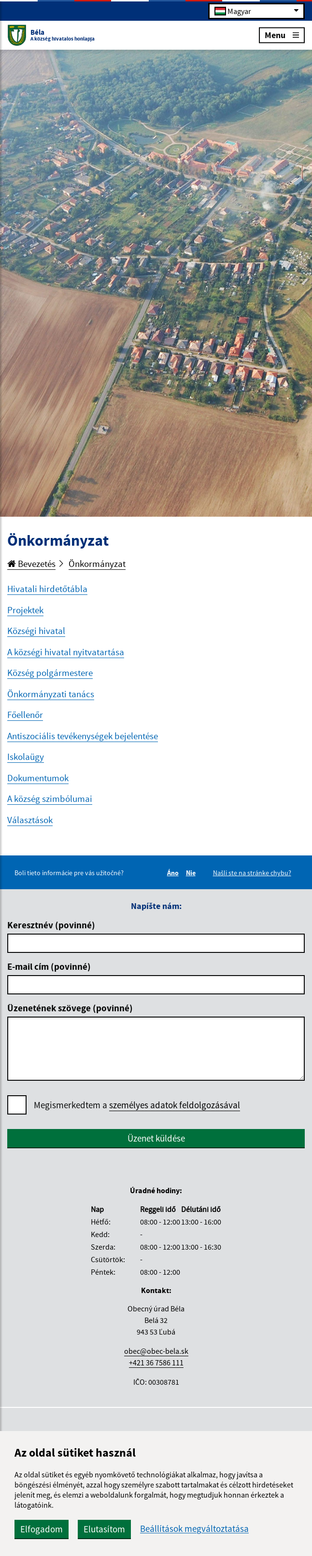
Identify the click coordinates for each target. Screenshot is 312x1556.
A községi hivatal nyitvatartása (65, 652)
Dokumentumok (38, 778)
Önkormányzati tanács (50, 694)
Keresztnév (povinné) (51, 925)
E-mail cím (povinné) (49, 966)
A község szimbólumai (49, 798)
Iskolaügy (25, 756)
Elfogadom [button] (41, 1529)
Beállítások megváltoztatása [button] (194, 1528)
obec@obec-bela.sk (156, 1351)
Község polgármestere (50, 672)
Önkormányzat (97, 563)
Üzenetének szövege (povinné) (70, 1008)
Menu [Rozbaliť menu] (282, 34)
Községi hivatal (36, 630)
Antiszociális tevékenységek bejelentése (82, 736)
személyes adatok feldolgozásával (174, 1105)
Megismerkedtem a (137, 1105)
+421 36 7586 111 (156, 1362)
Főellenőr (25, 714)
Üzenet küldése (156, 1138)
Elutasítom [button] (104, 1529)
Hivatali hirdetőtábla (47, 588)
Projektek (25, 610)
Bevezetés (31, 563)
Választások (30, 820)
